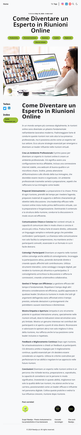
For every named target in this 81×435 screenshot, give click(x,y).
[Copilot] (56, 38)
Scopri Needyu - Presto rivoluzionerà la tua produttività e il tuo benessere (36, 420)
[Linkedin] (66, 4)
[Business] (45, 38)
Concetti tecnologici (59, 420)
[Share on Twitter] (4, 108)
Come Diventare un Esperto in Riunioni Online (10, 120)
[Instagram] (62, 4)
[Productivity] (14, 38)
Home (5, 4)
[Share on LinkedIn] (9, 108)
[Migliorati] (68, 38)
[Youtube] (70, 4)
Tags (54, 4)
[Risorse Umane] (40, 42)
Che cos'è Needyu (71, 420)
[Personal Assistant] (30, 38)
